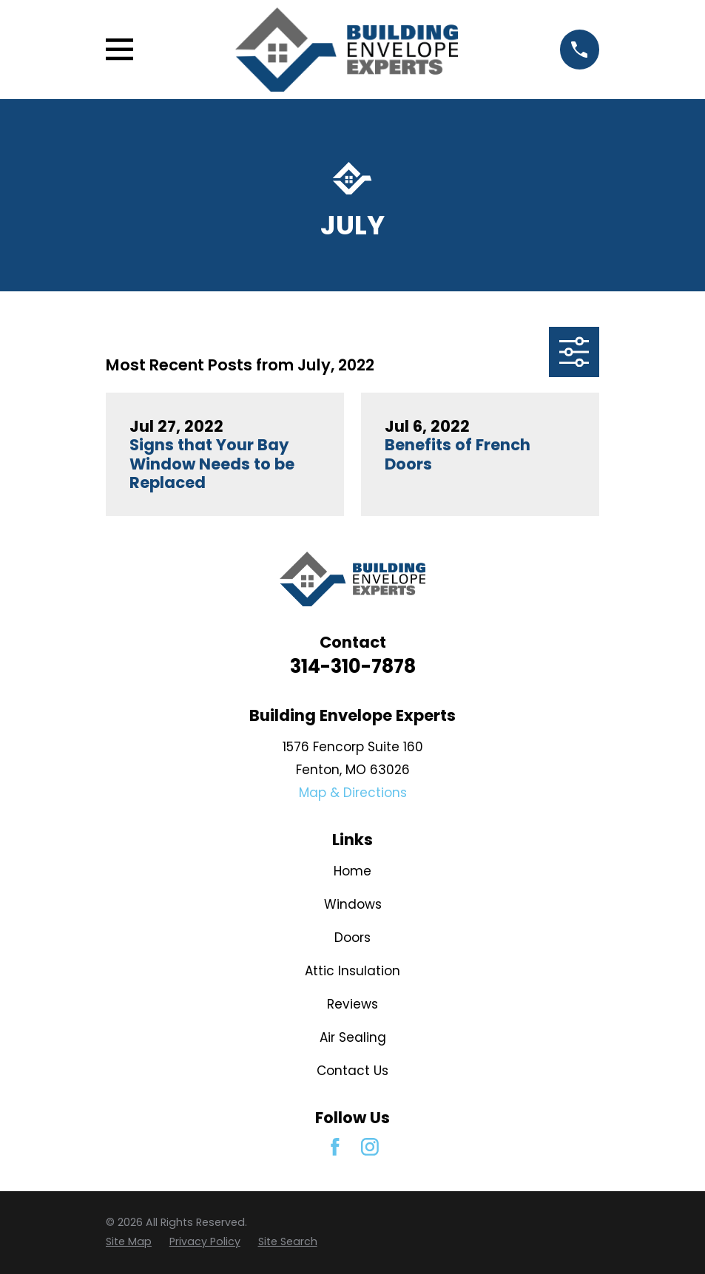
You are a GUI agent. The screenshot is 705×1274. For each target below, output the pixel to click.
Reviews (352, 1004)
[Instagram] (370, 1147)
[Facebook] (335, 1147)
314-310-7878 (353, 666)
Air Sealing (353, 1037)
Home (352, 871)
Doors (352, 937)
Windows (353, 904)
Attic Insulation (352, 971)
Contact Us (352, 1071)
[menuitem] (129, 1242)
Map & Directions (353, 793)
